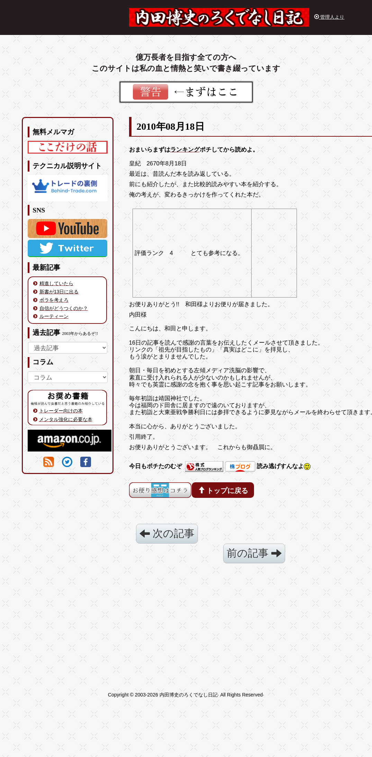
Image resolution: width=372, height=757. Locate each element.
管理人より (329, 17)
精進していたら (56, 283)
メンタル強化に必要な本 (65, 419)
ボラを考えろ (54, 300)
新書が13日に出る (59, 291)
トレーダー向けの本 (61, 410)
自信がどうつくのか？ (63, 308)
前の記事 (254, 553)
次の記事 (166, 533)
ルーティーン (54, 316)
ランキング (185, 149)
